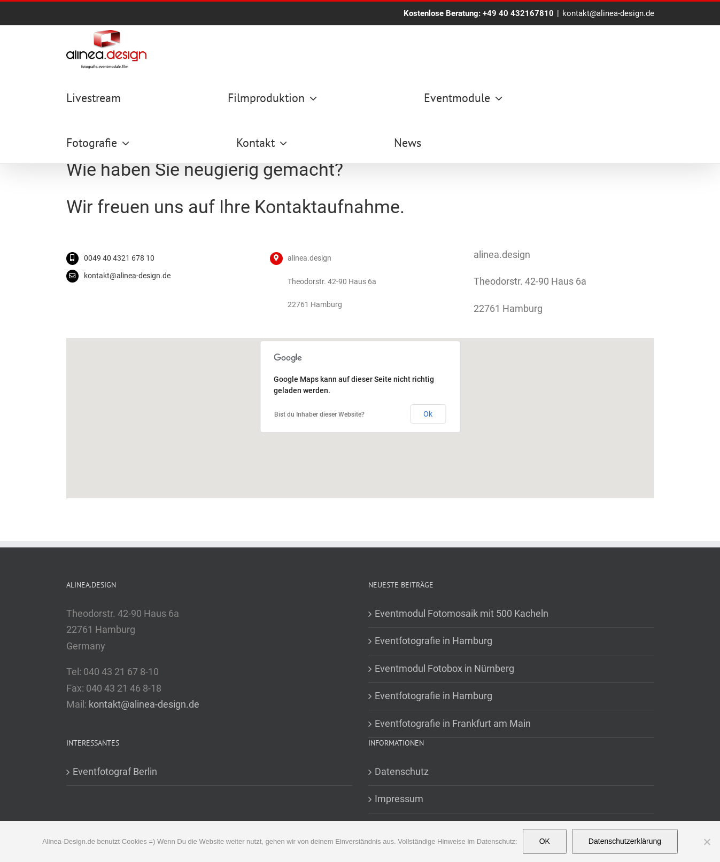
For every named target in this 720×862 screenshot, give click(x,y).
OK (544, 841)
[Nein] (706, 841)
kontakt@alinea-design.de (608, 13)
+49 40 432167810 (518, 13)
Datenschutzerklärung (625, 841)
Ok (427, 414)
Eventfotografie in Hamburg (433, 640)
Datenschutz (402, 771)
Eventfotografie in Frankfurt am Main (453, 723)
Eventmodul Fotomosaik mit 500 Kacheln (461, 613)
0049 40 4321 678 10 (119, 258)
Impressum (399, 798)
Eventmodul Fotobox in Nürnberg (444, 668)
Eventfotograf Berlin (115, 771)
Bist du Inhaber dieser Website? (319, 414)
